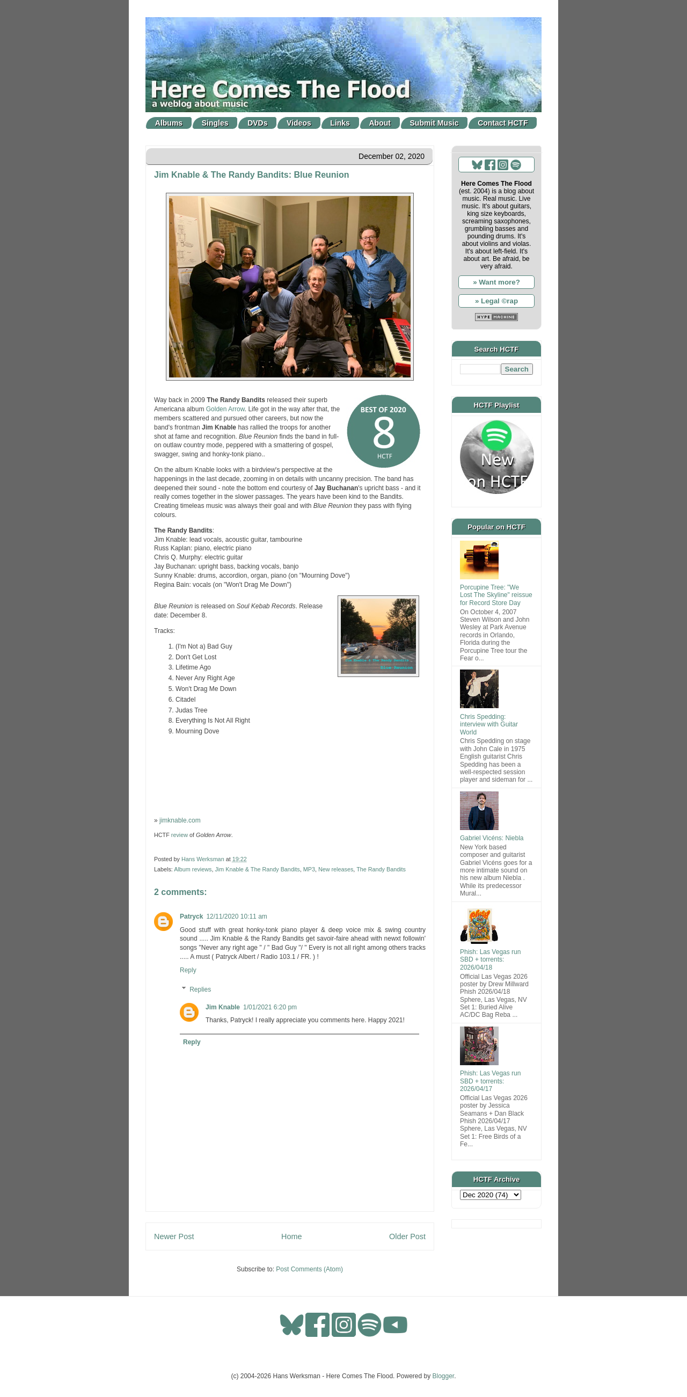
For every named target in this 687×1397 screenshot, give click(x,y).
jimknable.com (180, 820)
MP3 (309, 869)
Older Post (407, 1236)
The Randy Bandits (381, 869)
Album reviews (192, 869)
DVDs (257, 123)
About (380, 123)
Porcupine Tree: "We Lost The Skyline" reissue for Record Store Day (496, 595)
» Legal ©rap (496, 301)
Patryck (191, 916)
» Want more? (496, 282)
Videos (299, 123)
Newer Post (174, 1236)
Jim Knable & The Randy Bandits (257, 869)
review (179, 835)
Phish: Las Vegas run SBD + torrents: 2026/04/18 (490, 959)
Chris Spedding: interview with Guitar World (489, 724)
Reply (188, 970)
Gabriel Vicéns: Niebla (492, 838)
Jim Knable (223, 1007)
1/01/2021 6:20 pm (270, 1007)
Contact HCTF (503, 123)
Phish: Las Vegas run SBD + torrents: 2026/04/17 (490, 1081)
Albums (168, 123)
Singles (215, 123)
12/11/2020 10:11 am (236, 916)
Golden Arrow (225, 409)
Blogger (444, 1376)
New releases (335, 869)
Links (340, 123)
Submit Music (434, 123)
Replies (200, 989)
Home (291, 1236)
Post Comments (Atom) (309, 1269)
